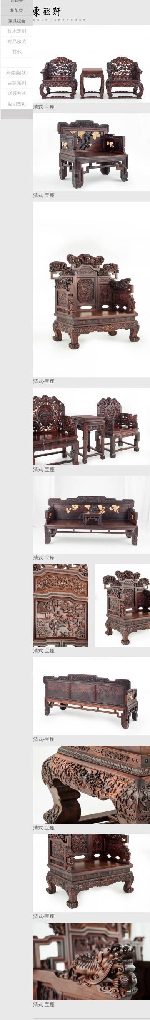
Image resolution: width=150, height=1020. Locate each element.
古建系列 (17, 164)
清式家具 (17, 50)
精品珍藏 (17, 122)
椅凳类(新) (17, 154)
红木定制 (17, 112)
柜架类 (16, 91)
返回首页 (17, 185)
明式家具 (17, 40)
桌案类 (16, 71)
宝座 (17, 60)
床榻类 (16, 81)
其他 (17, 133)
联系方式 (17, 174)
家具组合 (16, 102)
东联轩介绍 (16, 29)
